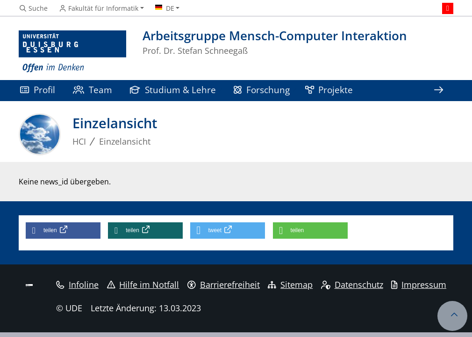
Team (92, 89)
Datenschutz (352, 284)
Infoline (77, 284)
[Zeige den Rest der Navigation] (438, 90)
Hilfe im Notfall (143, 284)
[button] (63, 230)
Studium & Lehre (173, 89)
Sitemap (290, 284)
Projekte (329, 89)
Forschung (262, 89)
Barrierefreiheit (223, 284)
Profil (37, 89)
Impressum (418, 284)
